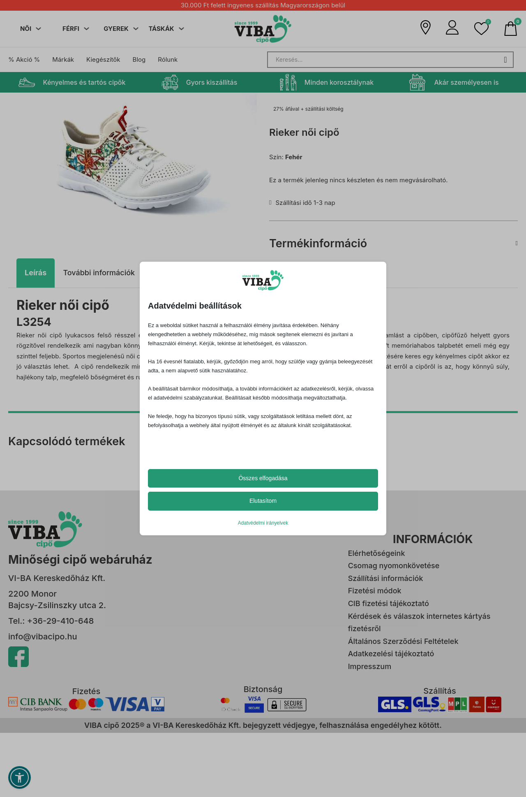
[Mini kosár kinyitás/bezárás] (510, 28)
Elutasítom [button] (263, 500)
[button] (481, 28)
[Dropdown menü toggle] (38, 29)
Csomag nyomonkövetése (394, 565)
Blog (139, 59)
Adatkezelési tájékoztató (391, 653)
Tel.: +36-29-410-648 (51, 621)
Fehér (293, 157)
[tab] (35, 273)
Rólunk (168, 59)
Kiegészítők (103, 59)
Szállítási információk (385, 578)
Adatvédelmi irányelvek (263, 523)
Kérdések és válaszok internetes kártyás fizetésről (419, 622)
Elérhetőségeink (376, 553)
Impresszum (369, 666)
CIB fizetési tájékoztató (388, 603)
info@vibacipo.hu (42, 636)
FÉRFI (70, 29)
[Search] (390, 59)
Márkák (63, 59)
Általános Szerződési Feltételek (403, 641)
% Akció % (24, 59)
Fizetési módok (374, 590)
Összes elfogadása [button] (262, 478)
